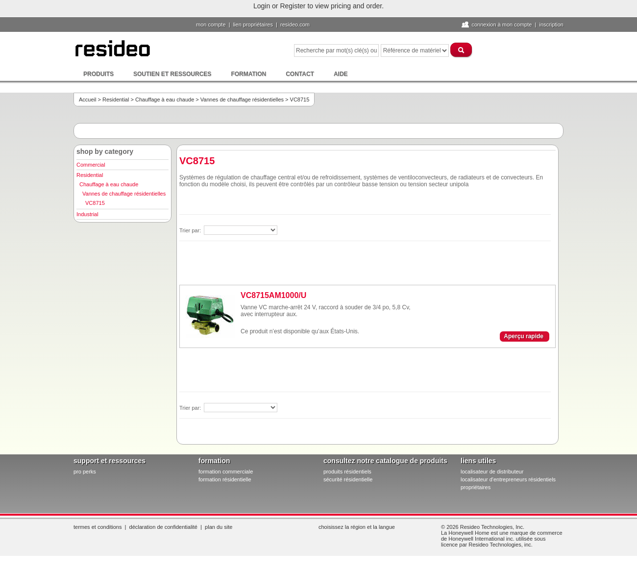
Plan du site (218, 527)
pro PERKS (85, 471)
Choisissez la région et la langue (356, 527)
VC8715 (95, 203)
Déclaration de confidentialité (163, 527)
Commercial (90, 165)
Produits (98, 74)
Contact (300, 74)
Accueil (87, 99)
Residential (115, 99)
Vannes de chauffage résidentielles (242, 99)
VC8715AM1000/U (273, 295)
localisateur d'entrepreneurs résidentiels (508, 479)
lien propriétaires (253, 24)
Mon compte (211, 24)
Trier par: (190, 230)
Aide (341, 74)
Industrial (87, 214)
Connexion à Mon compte (501, 24)
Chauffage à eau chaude (164, 99)
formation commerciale (225, 471)
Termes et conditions (98, 527)
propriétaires (475, 487)
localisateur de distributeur (492, 471)
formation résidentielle (224, 479)
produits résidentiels (347, 471)
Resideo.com (295, 24)
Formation (248, 74)
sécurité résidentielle (347, 479)
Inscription (551, 24)
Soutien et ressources (172, 74)
